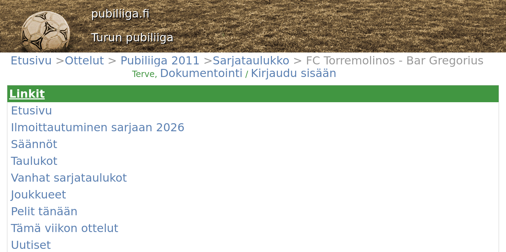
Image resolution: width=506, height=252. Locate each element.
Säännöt (37, 109)
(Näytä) (142, 172)
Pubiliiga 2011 (78, 56)
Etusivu (35, 56)
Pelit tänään (40, 143)
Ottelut (54, 56)
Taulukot (37, 117)
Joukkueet (38, 134)
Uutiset (35, 160)
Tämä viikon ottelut (48, 151)
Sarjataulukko (110, 56)
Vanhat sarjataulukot (50, 126)
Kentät (35, 168)
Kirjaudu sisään (297, 60)
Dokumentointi (264, 60)
